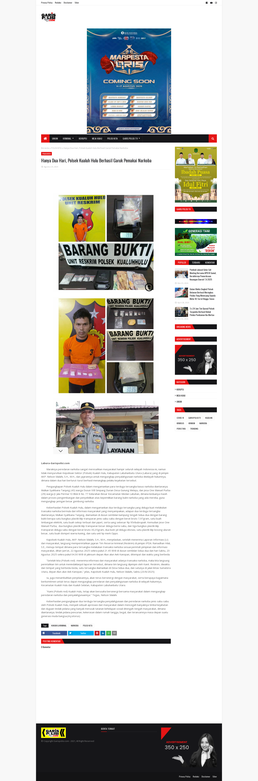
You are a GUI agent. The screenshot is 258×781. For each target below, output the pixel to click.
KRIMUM (192, 423)
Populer (182, 262)
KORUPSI (180, 389)
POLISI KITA (56, 148)
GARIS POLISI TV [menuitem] (130, 138)
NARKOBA (74, 625)
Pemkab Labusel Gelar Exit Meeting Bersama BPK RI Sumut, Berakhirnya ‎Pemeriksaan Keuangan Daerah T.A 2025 (203, 274)
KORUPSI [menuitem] (83, 138)
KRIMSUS (180, 423)
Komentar (210, 262)
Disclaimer (68, 2)
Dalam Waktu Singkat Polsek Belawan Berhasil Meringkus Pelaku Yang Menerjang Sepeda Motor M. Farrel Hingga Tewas (203, 293)
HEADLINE (209, 417)
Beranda (45, 148)
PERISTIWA (181, 428)
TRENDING (194, 428)
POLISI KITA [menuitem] (112, 138)
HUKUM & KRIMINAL (58, 625)
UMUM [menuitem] (55, 138)
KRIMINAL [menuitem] (67, 138)
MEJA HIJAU (181, 395)
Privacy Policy (46, 2)
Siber (77, 2)
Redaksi (58, 2)
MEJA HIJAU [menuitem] (97, 138)
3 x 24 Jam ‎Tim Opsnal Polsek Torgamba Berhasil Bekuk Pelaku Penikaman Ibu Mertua (202, 312)
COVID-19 (180, 417)
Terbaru (196, 262)
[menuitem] (45, 138)
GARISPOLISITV (194, 417)
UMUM (179, 401)
